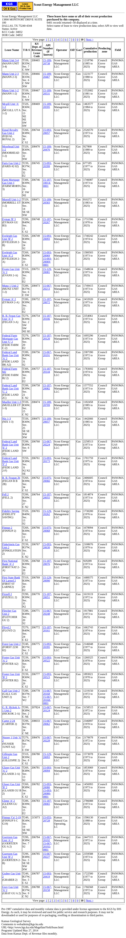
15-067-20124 (47, 709)
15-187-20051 (47, 596)
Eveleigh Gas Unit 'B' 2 (9, 237)
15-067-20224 (47, 443)
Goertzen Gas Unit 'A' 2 (9, 839)
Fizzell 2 (7, 594)
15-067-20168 (47, 692)
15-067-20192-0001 (47, 846)
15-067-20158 (47, 889)
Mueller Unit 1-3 (11, 402)
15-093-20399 (47, 165)
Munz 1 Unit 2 (10, 285)
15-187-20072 (47, 301)
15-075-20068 (47, 529)
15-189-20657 (47, 420)
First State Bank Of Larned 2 (11, 579)
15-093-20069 (47, 254)
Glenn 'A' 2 (8, 800)
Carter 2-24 (8, 720)
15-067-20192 (47, 839)
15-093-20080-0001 (47, 793)
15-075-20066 (47, 479)
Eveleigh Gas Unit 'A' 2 (9, 254)
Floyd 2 (6, 627)
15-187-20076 (47, 562)
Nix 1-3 (6, 418)
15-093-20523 (47, 676)
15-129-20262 (47, 513)
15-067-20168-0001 (47, 700)
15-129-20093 (47, 756)
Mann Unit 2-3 (10, 73)
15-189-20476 (47, 148)
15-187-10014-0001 (47, 182)
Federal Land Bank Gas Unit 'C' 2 (10, 388)
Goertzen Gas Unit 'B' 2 (9, 855)
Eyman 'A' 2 (9, 299)
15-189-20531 (47, 92)
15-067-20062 (47, 722)
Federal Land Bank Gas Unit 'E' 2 (10, 444)
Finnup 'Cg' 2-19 (11, 817)
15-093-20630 (47, 546)
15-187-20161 (47, 629)
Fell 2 (5, 494)
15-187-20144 (47, 370)
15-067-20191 (47, 354)
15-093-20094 (47, 769)
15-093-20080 (47, 786)
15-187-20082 (47, 387)
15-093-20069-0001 (47, 261)
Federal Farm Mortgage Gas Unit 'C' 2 (10, 338)
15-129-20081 (47, 271)
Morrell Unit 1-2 (11, 199)
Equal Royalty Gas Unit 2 (10, 131)
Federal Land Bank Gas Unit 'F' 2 (10, 461)
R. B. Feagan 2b (11, 477)
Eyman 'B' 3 (9, 219)
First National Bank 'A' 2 (9, 562)
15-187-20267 (47, 221)
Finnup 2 (7, 527)
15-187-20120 (47, 337)
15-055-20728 (47, 819)
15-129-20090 (47, 579)
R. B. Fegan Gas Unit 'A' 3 (11, 317)
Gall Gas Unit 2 (11, 690)
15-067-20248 (47, 612)
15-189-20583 (47, 201)
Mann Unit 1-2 (10, 90)
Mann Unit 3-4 (10, 60)
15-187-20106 (47, 317)
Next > (89, 39)
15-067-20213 (47, 287)
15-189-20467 (47, 75)
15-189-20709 (47, 404)
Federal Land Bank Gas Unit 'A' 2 (10, 355)
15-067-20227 (47, 855)
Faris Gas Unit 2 (11, 163)
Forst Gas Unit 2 (11, 644)
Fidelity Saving (10, 511)
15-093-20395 (47, 646)
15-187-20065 (47, 802)
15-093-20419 (47, 875)
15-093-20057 (47, 131)
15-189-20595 (47, 105)
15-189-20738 (47, 62)
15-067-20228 (47, 739)
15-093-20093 (47, 237)
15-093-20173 (47, 460)
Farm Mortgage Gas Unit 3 (11, 181)
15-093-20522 (47, 659)
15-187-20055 (47, 496)
